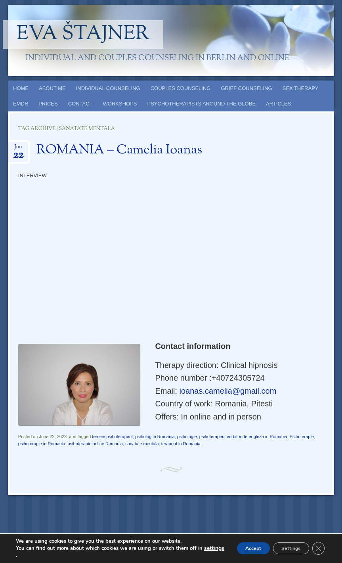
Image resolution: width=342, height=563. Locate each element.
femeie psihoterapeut (112, 436)
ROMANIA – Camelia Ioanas (119, 150)
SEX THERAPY (301, 88)
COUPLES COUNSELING (181, 88)
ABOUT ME (52, 88)
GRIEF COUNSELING (246, 88)
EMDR (20, 104)
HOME (21, 88)
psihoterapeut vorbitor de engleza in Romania (243, 436)
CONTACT (80, 104)
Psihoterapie (302, 436)
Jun (18, 149)
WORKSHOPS (120, 104)
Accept (238, 548)
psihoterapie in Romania (41, 443)
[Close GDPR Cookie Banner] (317, 548)
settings (25, 555)
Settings (284, 548)
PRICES (47, 104)
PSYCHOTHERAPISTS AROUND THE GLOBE (201, 104)
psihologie (187, 436)
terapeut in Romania (181, 443)
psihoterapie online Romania (95, 443)
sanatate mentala (142, 443)
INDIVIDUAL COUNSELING (108, 88)
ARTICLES (278, 104)
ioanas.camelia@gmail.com (228, 391)
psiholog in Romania (155, 436)
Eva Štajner (83, 34)
